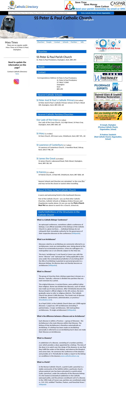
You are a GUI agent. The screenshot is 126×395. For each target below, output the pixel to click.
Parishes (74, 42)
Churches (40, 42)
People (49, 42)
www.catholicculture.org (70, 356)
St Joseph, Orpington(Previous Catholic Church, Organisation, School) (108, 127)
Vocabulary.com (45, 300)
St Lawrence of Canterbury (50, 144)
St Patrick (41, 172)
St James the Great (46, 158)
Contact (57, 42)
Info (82, 42)
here (17, 74)
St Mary (40, 133)
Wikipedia (76, 233)
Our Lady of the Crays (47, 119)
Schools (65, 42)
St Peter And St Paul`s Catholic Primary (56, 100)
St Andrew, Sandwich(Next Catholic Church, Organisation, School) (108, 137)
